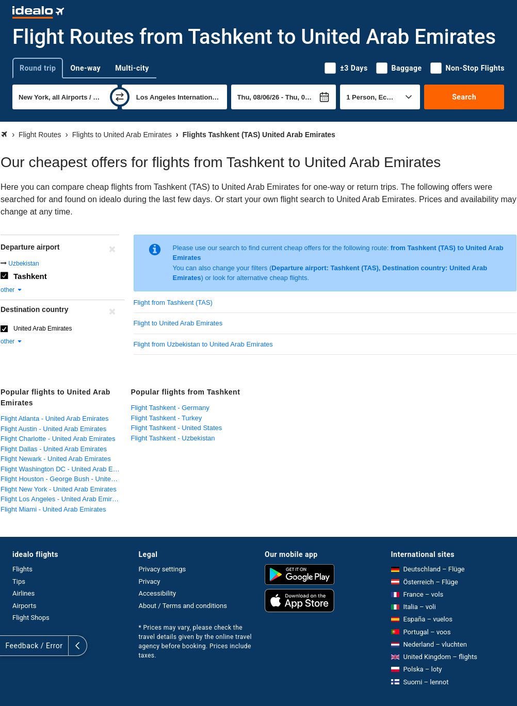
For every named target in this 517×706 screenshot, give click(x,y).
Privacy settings (162, 569)
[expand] (9, 645)
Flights (22, 569)
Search (464, 97)
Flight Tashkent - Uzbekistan (173, 438)
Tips (18, 581)
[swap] (120, 97)
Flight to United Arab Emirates (178, 323)
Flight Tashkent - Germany (170, 408)
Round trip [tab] (38, 68)
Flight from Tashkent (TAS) (173, 302)
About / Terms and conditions (183, 606)
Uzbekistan (23, 263)
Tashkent (30, 276)
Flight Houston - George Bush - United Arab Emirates (63, 479)
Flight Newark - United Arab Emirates (56, 459)
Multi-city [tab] (132, 68)
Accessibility (157, 593)
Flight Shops (31, 617)
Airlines (23, 593)
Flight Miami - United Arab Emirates (53, 509)
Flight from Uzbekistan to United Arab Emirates (203, 344)
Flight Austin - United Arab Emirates (53, 429)
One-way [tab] (85, 68)
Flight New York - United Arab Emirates (59, 489)
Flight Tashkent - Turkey (166, 418)
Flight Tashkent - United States (176, 428)
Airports (24, 606)
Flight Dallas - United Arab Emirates (54, 449)
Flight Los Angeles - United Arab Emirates (63, 499)
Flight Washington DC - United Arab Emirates (63, 469)
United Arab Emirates (42, 328)
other (12, 289)
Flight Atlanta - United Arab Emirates (55, 418)
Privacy (149, 581)
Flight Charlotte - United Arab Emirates (58, 438)
